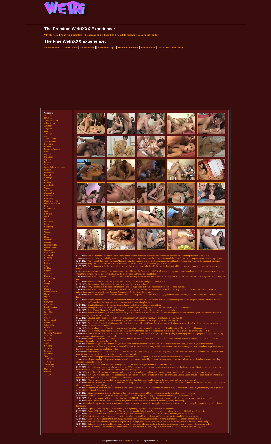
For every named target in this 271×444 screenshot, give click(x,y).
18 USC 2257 (162, 441)
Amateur (48, 126)
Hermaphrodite (50, 245)
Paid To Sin (163, 47)
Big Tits (47, 159)
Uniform (47, 369)
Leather (47, 263)
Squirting (48, 346)
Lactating (48, 258)
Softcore (47, 340)
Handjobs (48, 239)
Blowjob (47, 175)
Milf (46, 286)
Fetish (46, 216)
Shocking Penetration (53, 333)
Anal (46, 131)
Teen (46, 356)
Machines (48, 273)
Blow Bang (49, 172)
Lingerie (47, 271)
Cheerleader (49, 185)
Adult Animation (51, 120)
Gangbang (48, 227)
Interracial (48, 255)
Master (47, 276)
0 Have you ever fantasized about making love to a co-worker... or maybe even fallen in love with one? (129, 364)
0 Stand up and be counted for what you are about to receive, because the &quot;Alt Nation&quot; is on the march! (134, 318)
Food (46, 219)
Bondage (48, 177)
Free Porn (127, 441)
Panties (47, 299)
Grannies (48, 234)
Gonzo (47, 232)
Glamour (48, 229)
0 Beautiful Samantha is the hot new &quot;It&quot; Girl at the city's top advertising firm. (123, 305)
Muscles (47, 289)
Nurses (47, 294)
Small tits (48, 335)
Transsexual (49, 364)
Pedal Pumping (50, 307)
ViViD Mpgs (177, 47)
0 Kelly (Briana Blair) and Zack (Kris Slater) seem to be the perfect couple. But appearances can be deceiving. (132, 310)
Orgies (47, 296)
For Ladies (48, 221)
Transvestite (49, 366)
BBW (46, 151)
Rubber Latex (50, 322)
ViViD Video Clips (106, 47)
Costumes (48, 190)
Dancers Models (51, 201)
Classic (47, 188)
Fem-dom (48, 214)
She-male (48, 330)
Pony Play (48, 312)
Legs (46, 265)
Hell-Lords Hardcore (128, 47)
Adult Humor (49, 123)
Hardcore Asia (148, 47)
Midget (47, 283)
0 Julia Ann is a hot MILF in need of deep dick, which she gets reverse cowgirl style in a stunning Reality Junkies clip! (135, 400)
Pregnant (48, 317)
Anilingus (48, 133)
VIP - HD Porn (51, 35)
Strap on (47, 351)
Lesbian (47, 268)
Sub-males (48, 353)
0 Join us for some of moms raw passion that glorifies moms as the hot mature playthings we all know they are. (132, 320)
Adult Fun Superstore (71, 35)
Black (46, 164)
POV (46, 315)
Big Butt (47, 154)
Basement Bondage (52, 149)
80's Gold (48, 118)
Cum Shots (48, 195)
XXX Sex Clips (70, 47)
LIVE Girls (109, 35)
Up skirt (47, 371)
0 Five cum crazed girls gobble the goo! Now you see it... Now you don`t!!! (117, 284)
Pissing (47, 309)
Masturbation (49, 278)
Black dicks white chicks (54, 167)
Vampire (47, 374)
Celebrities (48, 183)
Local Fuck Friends (147, 35)
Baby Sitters (49, 144)
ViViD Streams (87, 47)
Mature (47, 281)
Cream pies (49, 193)
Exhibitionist (49, 208)
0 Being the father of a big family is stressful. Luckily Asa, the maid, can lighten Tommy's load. (126, 281)
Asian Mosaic (50, 139)
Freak (46, 224)
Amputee (48, 128)
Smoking (48, 338)
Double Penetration (52, 203)
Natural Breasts (50, 291)
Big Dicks (48, 157)
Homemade (49, 250)
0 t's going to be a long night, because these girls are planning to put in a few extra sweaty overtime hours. (130, 408)
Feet (46, 211)
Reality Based (50, 320)
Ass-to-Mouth (50, 141)
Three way (48, 359)
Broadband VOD (93, 35)
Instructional (49, 252)
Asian (46, 136)
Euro (46, 206)
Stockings (48, 348)
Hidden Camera (50, 247)
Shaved (47, 327)
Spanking (48, 343)
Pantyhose (48, 302)
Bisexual (48, 162)
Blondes (47, 170)
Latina (47, 260)
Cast (46, 180)
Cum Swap (48, 198)
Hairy (46, 237)
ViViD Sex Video (52, 47)
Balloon (47, 146)
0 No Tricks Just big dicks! (97, 325)
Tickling (47, 361)
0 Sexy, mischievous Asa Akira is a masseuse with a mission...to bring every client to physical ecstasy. (128, 263)
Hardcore (48, 242)
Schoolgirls (49, 325)
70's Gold (48, 115)
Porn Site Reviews (126, 35)
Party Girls (48, 304)
